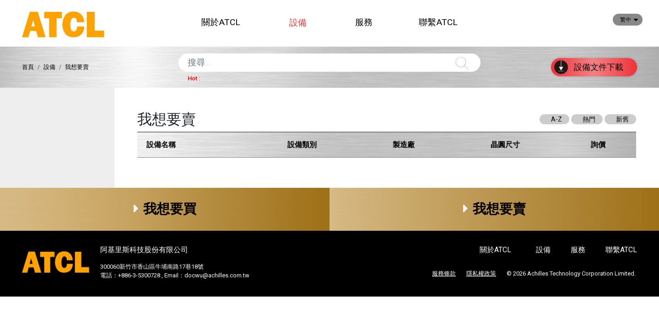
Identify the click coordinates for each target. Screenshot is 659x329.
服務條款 (444, 273)
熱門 (589, 119)
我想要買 (165, 209)
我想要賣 (494, 209)
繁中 (625, 19)
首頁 (28, 67)
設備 (298, 22)
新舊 (622, 119)
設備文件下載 (588, 67)
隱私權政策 (481, 273)
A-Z (556, 119)
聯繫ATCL (438, 22)
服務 (364, 22)
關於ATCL (220, 22)
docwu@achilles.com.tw (216, 275)
